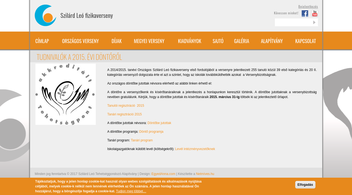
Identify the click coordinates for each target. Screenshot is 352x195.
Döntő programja (151, 132)
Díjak (117, 40)
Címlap (42, 40)
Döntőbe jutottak (159, 123)
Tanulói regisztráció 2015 (125, 106)
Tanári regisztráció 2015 (124, 114)
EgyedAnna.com (163, 174)
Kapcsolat (305, 40)
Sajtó (218, 40)
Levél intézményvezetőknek (195, 149)
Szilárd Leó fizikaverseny (87, 15)
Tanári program (142, 140)
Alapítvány (272, 40)
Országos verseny (80, 40)
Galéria (241, 40)
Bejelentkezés (308, 6)
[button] (65, 94)
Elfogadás (305, 186)
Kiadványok (189, 40)
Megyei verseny (149, 40)
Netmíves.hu (205, 174)
